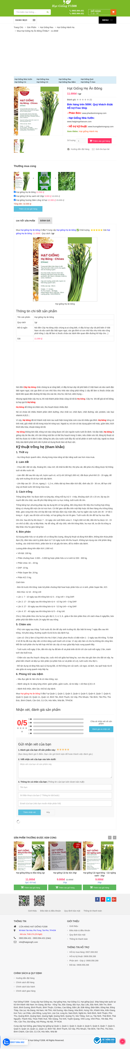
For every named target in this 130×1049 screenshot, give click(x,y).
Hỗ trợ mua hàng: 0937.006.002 (83, 952)
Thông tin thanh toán (93, 911)
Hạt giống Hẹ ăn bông (26, 192)
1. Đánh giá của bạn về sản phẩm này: (43, 750)
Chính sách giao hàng (25, 991)
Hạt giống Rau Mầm (67, 82)
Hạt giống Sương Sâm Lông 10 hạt (32, 200)
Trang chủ (18, 27)
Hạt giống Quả (87, 79)
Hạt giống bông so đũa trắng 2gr (30, 873)
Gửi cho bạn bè (102, 149)
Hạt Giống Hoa (43, 79)
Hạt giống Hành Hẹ (65, 27)
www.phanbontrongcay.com (94, 113)
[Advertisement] (65, 54)
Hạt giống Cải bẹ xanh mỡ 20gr (30, 196)
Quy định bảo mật (72, 911)
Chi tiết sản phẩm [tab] (25, 221)
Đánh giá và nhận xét (101, 729)
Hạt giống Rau (46, 27)
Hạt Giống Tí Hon (88, 82)
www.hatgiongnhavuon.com (79, 121)
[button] (102, 12)
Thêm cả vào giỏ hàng (28, 209)
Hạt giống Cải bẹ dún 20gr (65, 873)
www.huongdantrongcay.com (100, 126)
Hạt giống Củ (20, 82)
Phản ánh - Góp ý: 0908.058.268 (83, 960)
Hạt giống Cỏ (42, 82)
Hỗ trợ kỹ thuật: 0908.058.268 (82, 956)
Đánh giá (45, 220)
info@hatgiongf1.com (28, 942)
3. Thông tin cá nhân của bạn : (51, 782)
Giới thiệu (32, 911)
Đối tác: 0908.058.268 (79, 965)
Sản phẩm (31, 27)
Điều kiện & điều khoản (50, 911)
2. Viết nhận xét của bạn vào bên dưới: (37, 759)
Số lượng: (71, 140)
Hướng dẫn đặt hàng (80, 149)
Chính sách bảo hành (25, 987)
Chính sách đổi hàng (25, 982)
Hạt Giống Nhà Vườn (23, 79)
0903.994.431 (77, 11)
